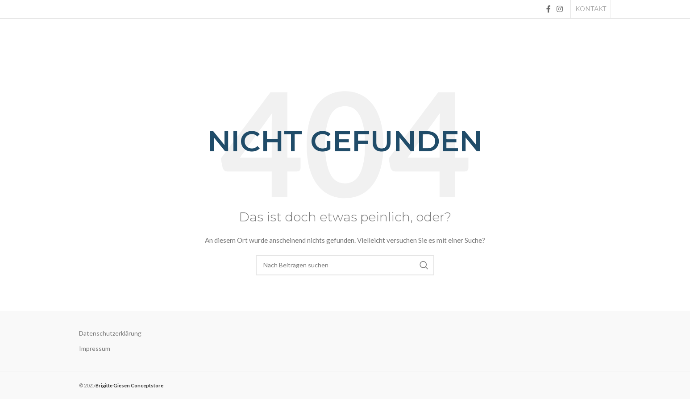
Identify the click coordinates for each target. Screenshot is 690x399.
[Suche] (345, 265)
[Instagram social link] (560, 9)
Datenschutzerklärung (110, 333)
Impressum (94, 348)
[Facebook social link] (548, 9)
